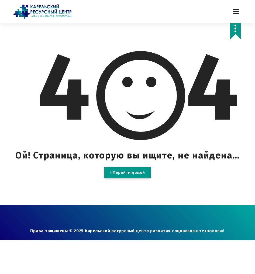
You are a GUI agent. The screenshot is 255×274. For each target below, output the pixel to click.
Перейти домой (127, 172)
